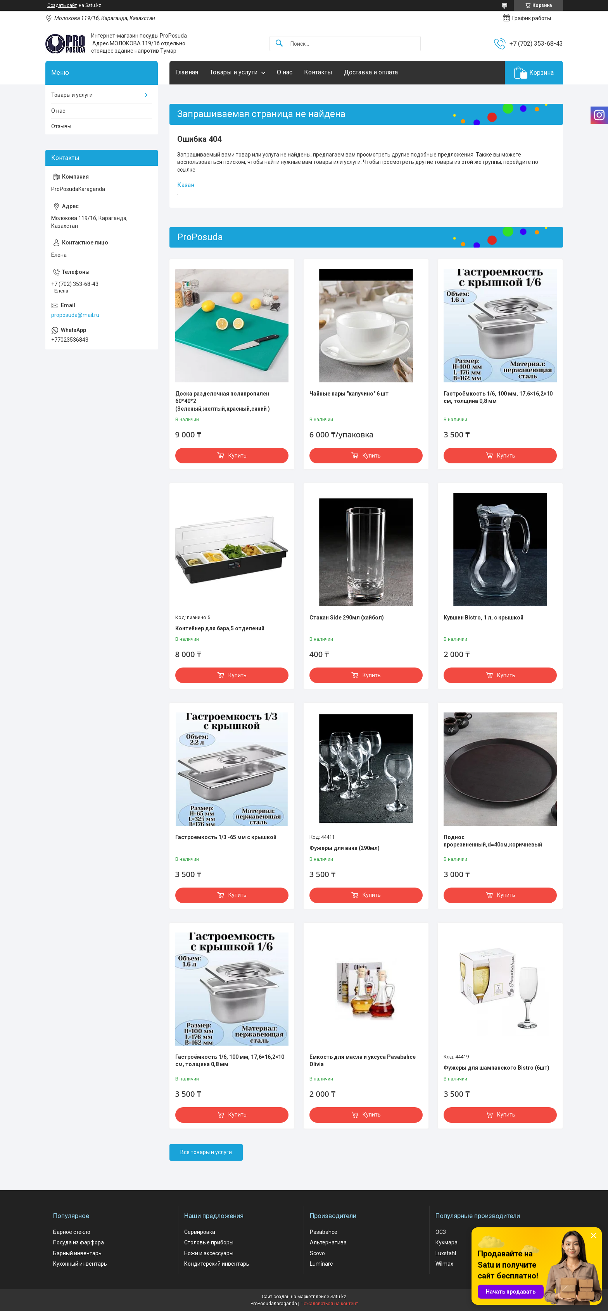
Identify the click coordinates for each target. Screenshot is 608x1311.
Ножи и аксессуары (208, 1253)
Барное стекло (71, 1232)
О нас (284, 72)
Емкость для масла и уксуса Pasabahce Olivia (362, 1061)
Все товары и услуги (206, 1152)
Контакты (318, 72)
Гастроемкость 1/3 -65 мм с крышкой (225, 837)
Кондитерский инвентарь (216, 1264)
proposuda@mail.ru (75, 315)
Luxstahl (445, 1253)
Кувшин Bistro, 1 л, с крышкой (483, 617)
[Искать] (279, 44)
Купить (237, 455)
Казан (185, 185)
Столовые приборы (208, 1242)
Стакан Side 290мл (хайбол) (346, 617)
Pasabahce (323, 1232)
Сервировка (199, 1232)
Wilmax (444, 1264)
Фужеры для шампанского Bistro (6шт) (496, 1068)
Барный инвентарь (77, 1253)
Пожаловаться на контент (329, 1303)
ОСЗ (440, 1232)
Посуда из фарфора (78, 1242)
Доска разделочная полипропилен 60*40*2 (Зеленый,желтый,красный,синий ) (222, 401)
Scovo (317, 1253)
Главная (186, 72)
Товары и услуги (233, 72)
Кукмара (446, 1242)
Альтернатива (328, 1242)
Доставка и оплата (371, 72)
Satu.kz (338, 1296)
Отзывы (61, 126)
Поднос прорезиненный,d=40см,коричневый (493, 841)
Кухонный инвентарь (80, 1264)
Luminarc (321, 1264)
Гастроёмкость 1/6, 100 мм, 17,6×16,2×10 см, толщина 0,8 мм (498, 397)
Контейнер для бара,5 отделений (219, 628)
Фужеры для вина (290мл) (344, 848)
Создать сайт (62, 5)
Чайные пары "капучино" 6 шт (349, 394)
